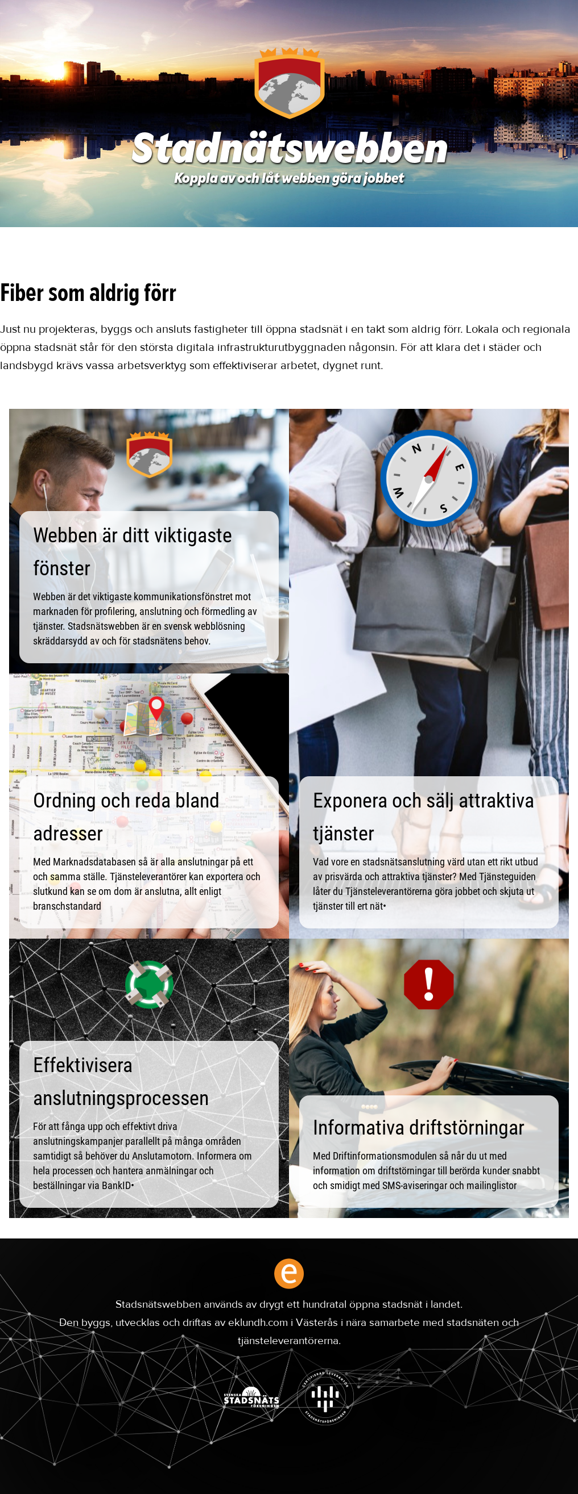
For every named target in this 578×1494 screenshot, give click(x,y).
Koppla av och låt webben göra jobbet (289, 179)
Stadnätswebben (289, 152)
